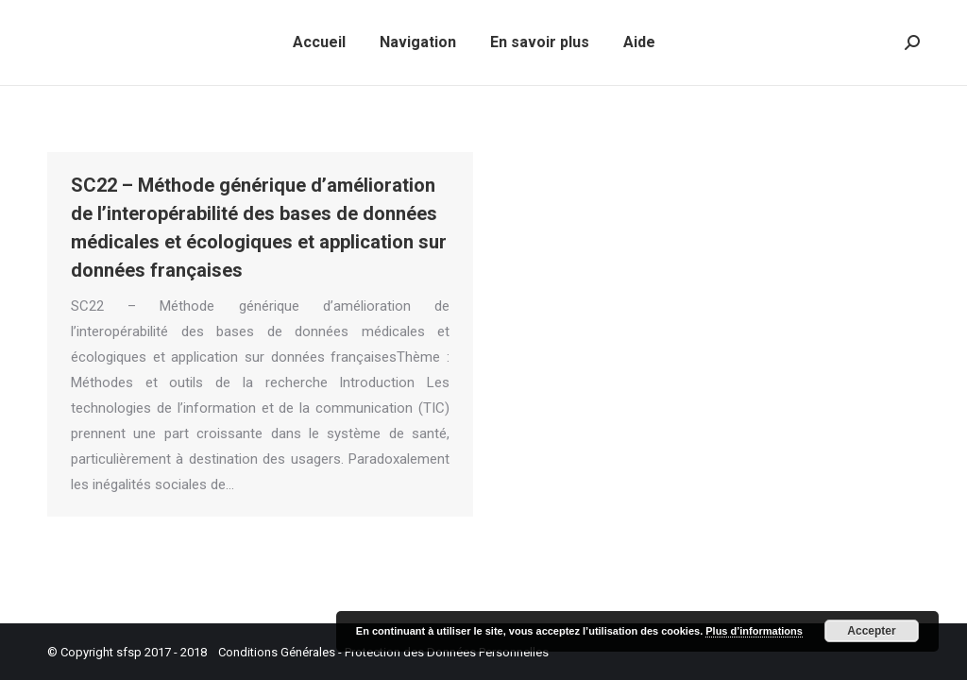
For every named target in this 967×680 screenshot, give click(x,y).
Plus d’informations (754, 631)
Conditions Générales (276, 652)
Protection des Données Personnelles (447, 652)
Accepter (871, 631)
